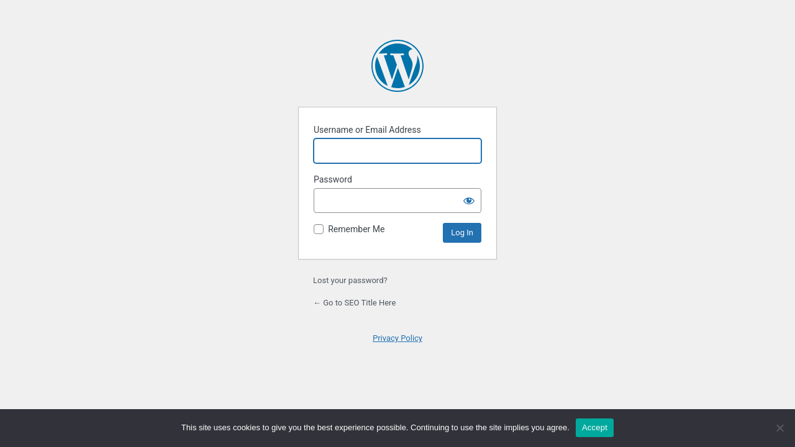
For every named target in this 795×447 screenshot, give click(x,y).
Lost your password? (350, 280)
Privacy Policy (397, 338)
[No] (779, 428)
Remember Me (356, 229)
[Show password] (469, 200)
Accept (594, 427)
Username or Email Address (367, 130)
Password (333, 179)
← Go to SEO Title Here (354, 302)
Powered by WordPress (397, 66)
